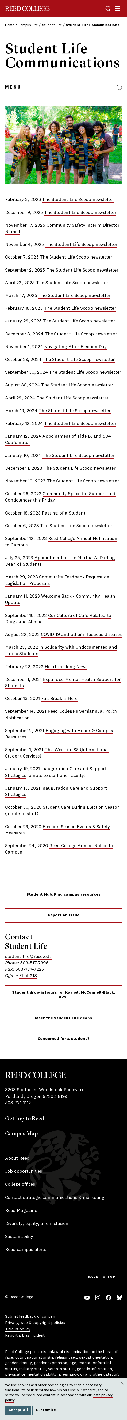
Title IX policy (17, 1329)
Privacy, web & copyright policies (35, 1323)
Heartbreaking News (66, 667)
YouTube (87, 1297)
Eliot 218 (28, 975)
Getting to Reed (24, 1118)
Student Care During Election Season (81, 807)
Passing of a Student (63, 513)
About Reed (17, 1158)
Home (9, 25)
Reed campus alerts (25, 1249)
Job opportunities (23, 1171)
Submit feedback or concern (30, 1317)
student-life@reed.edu (28, 956)
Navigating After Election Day (75, 347)
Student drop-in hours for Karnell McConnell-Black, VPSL (63, 995)
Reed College (27, 8)
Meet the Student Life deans (63, 1018)
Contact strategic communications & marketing (55, 1197)
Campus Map (21, 1133)
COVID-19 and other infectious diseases (81, 634)
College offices (20, 1184)
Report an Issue (63, 915)
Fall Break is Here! (59, 698)
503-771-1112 (18, 1103)
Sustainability (19, 1236)
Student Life (52, 25)
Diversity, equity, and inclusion (36, 1223)
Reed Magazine (21, 1210)
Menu (13, 87)
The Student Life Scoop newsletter (78, 199)
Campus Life (28, 25)
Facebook (108, 1297)
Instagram (97, 1297)
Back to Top (102, 1276)
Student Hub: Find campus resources (63, 894)
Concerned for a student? (63, 1039)
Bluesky (119, 1297)
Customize (46, 1410)
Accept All (18, 1410)
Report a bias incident (25, 1336)
